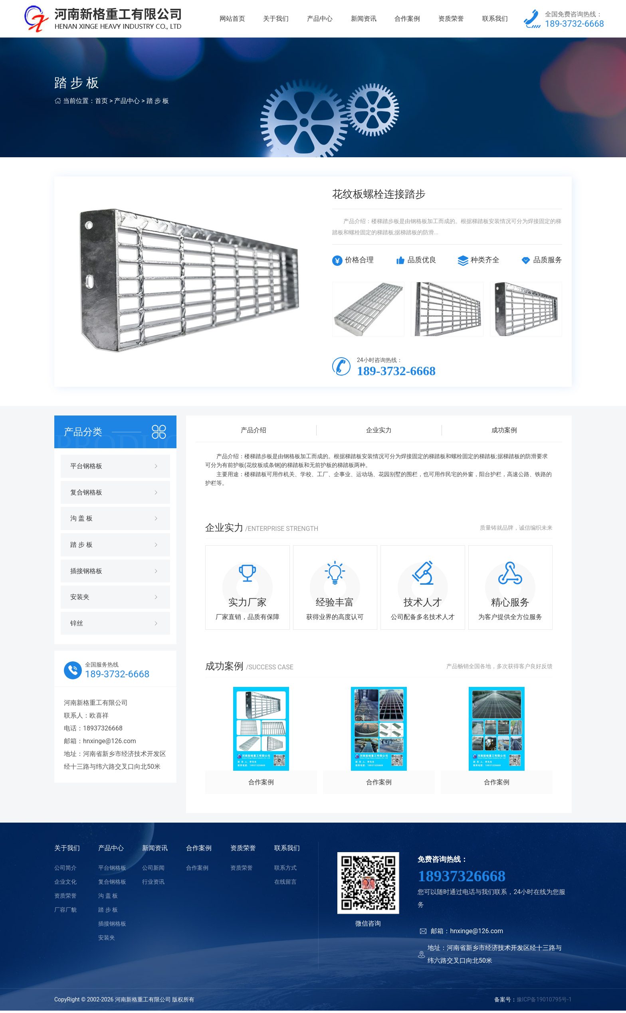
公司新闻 (153, 870)
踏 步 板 (158, 103)
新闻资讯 (363, 20)
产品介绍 (253, 432)
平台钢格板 (112, 870)
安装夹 (106, 940)
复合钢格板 (112, 884)
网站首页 (232, 20)
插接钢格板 (112, 926)
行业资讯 (153, 884)
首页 (101, 103)
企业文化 (65, 884)
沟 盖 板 (108, 898)
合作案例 (407, 20)
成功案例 (504, 432)
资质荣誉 (451, 20)
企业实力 (379, 432)
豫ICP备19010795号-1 (544, 1002)
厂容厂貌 (65, 912)
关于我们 (276, 20)
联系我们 (495, 20)
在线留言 (285, 884)
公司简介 (65, 870)
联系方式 (285, 870)
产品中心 (320, 20)
